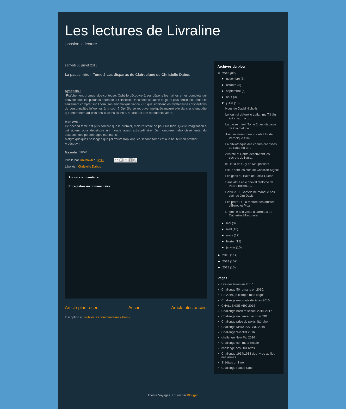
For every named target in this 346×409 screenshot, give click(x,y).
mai (229, 223)
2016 (226, 73)
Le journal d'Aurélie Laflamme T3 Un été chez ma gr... (250, 116)
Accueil (135, 307)
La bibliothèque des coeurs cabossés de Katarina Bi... (251, 146)
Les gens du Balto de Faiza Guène (249, 176)
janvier (231, 247)
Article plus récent (82, 307)
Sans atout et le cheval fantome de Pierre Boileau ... (249, 184)
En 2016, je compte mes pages (242, 295)
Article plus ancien (189, 307)
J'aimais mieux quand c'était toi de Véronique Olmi (248, 136)
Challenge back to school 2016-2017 (246, 311)
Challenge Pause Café (237, 368)
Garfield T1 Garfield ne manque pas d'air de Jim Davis (250, 194)
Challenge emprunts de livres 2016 (245, 300)
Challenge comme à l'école (240, 342)
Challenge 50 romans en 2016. (242, 289)
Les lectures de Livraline (142, 30)
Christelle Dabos (89, 166)
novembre (233, 78)
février (231, 241)
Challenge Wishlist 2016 (238, 332)
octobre (231, 85)
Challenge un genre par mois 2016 (245, 316)
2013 (226, 267)
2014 (226, 261)
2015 (226, 255)
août (229, 97)
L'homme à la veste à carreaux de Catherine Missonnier (248, 213)
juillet (230, 103)
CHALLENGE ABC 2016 (238, 305)
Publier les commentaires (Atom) (107, 317)
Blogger (192, 395)
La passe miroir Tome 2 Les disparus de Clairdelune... (250, 126)
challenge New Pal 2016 (238, 337)
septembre (234, 91)
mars (230, 235)
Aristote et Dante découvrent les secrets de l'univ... (247, 156)
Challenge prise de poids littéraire (244, 321)
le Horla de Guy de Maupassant (247, 164)
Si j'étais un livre (232, 362)
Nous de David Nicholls (241, 108)
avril (229, 229)
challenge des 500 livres (238, 348)
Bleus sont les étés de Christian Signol (251, 170)
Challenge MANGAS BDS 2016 (243, 327)
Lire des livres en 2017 (237, 284)
